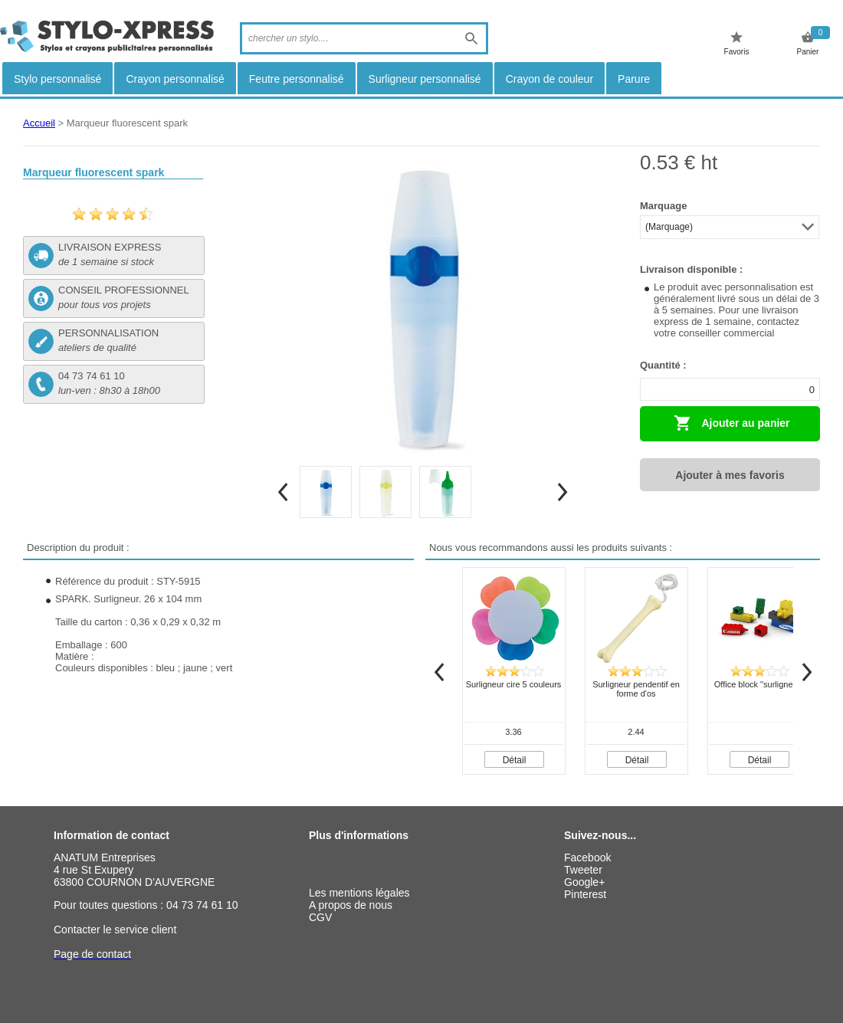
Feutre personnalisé (296, 79)
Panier (808, 43)
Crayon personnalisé (175, 79)
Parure (634, 79)
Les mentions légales (359, 893)
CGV (320, 917)
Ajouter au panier (731, 423)
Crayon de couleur (549, 79)
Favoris (737, 43)
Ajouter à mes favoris (729, 475)
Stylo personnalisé (57, 79)
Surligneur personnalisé (425, 79)
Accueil (39, 123)
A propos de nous (350, 905)
